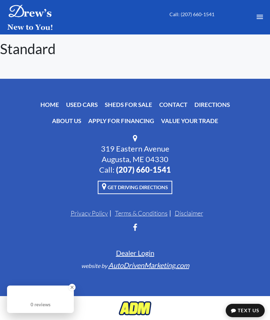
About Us (66, 120)
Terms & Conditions (141, 213)
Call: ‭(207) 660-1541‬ (191, 14)
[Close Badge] (72, 287)
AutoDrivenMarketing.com (148, 265)
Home (49, 104)
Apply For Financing (121, 120)
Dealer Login (135, 253)
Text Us (245, 310)
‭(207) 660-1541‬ (143, 169)
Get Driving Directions (135, 186)
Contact (173, 104)
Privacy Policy (89, 213)
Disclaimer (189, 213)
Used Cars (82, 104)
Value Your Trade (189, 120)
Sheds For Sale (128, 104)
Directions (212, 104)
